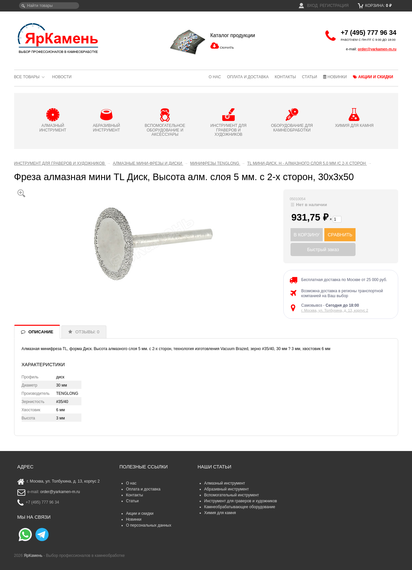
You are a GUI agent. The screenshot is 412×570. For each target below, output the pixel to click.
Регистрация (334, 5)
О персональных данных (148, 525)
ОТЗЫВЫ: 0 (87, 331)
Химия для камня (220, 513)
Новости (62, 77)
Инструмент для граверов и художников (240, 501)
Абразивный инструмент (226, 489)
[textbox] (49, 5)
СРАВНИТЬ (340, 234)
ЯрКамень (33, 555)
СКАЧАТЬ (227, 47)
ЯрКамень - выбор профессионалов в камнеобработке (58, 38)
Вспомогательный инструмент (231, 495)
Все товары (27, 77)
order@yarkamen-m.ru (377, 49)
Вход (308, 5)
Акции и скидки (373, 77)
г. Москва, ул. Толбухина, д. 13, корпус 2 (334, 310)
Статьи (309, 77)
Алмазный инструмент (224, 483)
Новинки (335, 77)
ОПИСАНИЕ (41, 331)
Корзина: (375, 5)
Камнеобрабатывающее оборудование (239, 507)
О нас (214, 77)
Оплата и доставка (248, 77)
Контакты (285, 77)
